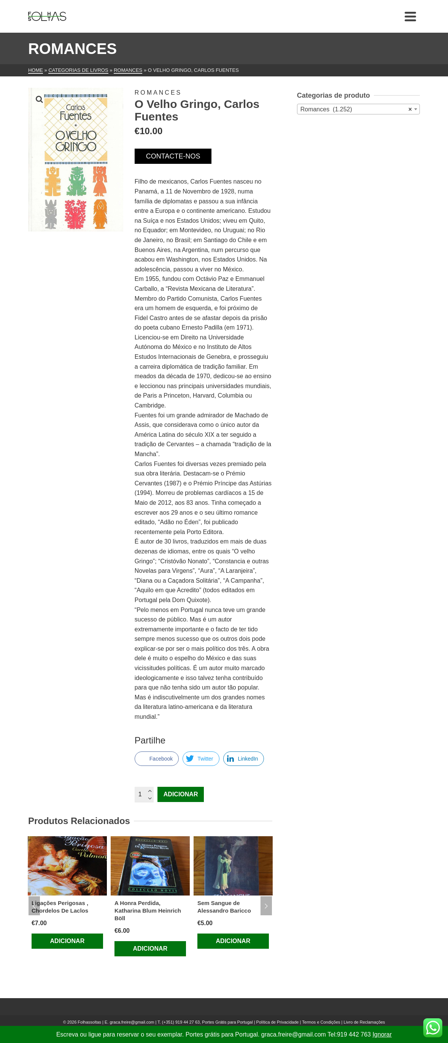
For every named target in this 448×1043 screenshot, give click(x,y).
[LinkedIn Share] (243, 758)
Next (266, 905)
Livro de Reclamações (364, 1022)
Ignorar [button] (382, 1034)
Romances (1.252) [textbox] (356, 109)
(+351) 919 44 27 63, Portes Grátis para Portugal (208, 1022)
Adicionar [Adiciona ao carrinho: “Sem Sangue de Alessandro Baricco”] (233, 941)
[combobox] (358, 109)
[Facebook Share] (157, 758)
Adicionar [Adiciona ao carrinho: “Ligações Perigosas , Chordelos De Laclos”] (67, 941)
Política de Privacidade (277, 1022)
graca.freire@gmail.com (132, 1022)
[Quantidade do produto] (144, 794)
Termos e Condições (321, 1022)
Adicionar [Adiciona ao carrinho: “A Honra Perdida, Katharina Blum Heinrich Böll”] (150, 948)
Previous (34, 905)
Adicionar (181, 794)
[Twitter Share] (201, 758)
